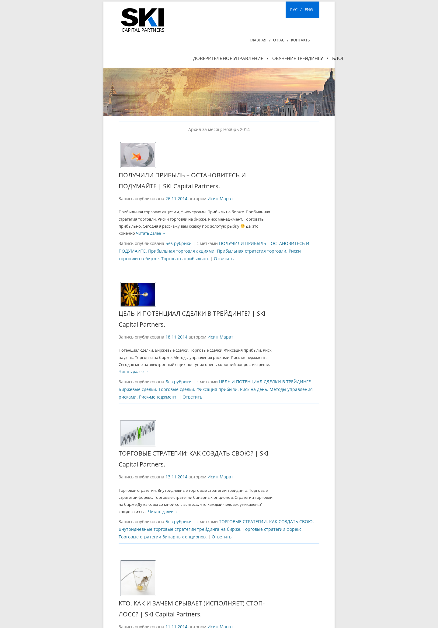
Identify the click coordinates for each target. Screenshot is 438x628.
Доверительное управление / (231, 58)
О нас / (280, 40)
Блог (338, 58)
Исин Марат (220, 198)
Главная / (260, 40)
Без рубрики (178, 243)
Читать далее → (151, 233)
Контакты (301, 40)
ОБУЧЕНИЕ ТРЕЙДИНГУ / (300, 58)
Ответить (224, 258)
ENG (309, 9)
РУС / (296, 9)
